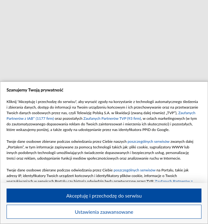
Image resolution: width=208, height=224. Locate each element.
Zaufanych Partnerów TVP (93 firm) (112, 118)
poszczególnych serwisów (149, 141)
